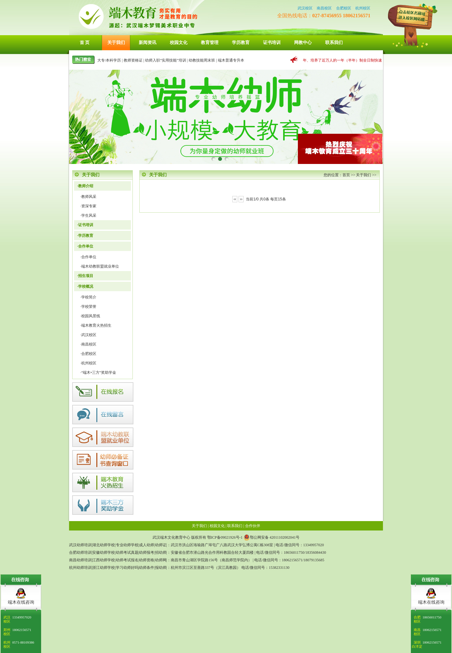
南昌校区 (324, 8)
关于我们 (116, 42)
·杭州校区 (88, 363)
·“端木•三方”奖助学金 (98, 372)
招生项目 (85, 276)
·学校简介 (88, 297)
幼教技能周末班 (202, 60)
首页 (346, 175)
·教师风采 (88, 196)
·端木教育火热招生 (95, 325)
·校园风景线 (90, 316)
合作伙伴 (252, 526)
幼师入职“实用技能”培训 (165, 60)
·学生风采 (88, 215)
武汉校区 (305, 8)
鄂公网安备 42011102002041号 (271, 537)
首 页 (85, 42)
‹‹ (235, 199)
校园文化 (178, 42)
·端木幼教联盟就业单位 (99, 266)
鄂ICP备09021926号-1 (225, 537)
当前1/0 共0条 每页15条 (266, 199)
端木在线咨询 (431, 602)
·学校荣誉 (88, 306)
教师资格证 (133, 60)
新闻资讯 (147, 42)
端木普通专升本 (231, 60)
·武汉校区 (88, 335)
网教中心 (303, 42)
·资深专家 (88, 206)
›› (241, 199)
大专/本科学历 (109, 60)
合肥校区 (343, 8)
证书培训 (272, 42)
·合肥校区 (88, 353)
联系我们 (334, 42)
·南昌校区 (88, 344)
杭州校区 (362, 8)
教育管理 (209, 42)
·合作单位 (88, 257)
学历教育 (241, 42)
